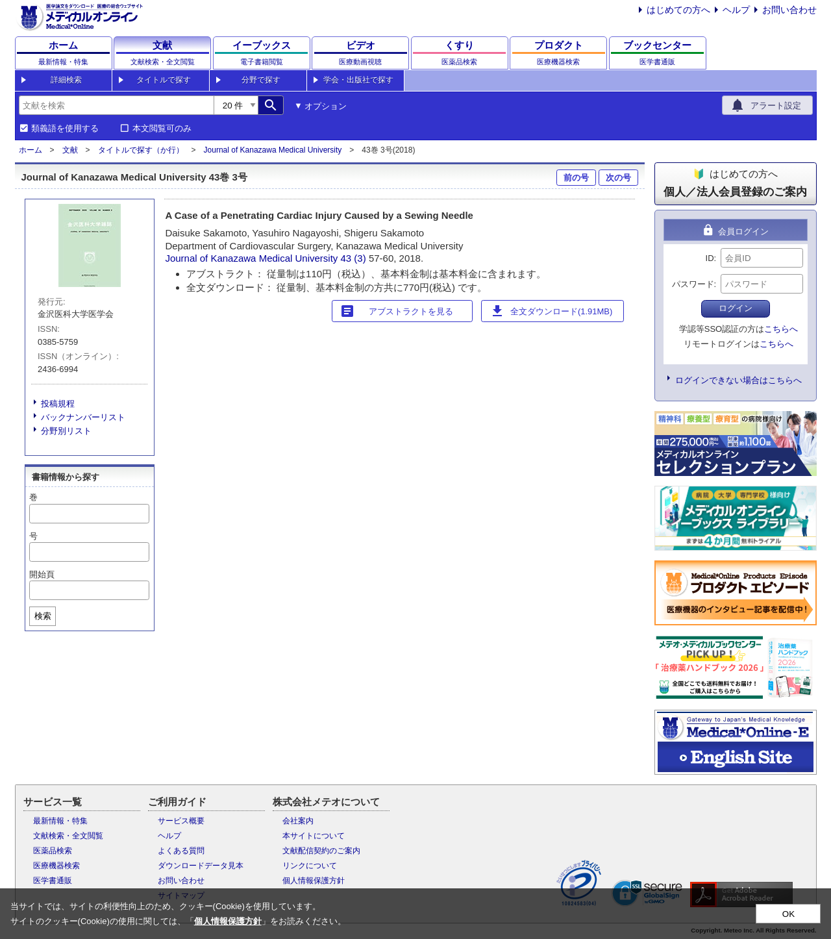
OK (788, 914)
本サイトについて (313, 835)
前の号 (576, 177)
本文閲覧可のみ (162, 128)
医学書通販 (52, 880)
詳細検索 (66, 79)
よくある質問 (181, 850)
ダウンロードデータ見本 (200, 865)
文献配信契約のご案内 (321, 850)
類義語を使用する (65, 128)
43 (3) (355, 258)
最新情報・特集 (60, 820)
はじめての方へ (678, 10)
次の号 (618, 177)
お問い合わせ (789, 10)
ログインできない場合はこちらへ (738, 380)
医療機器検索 (56, 865)
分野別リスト (66, 431)
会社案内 (298, 820)
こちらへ (781, 329)
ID (710, 258)
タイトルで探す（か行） (141, 150)
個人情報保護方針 (313, 880)
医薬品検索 (52, 850)
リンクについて (309, 865)
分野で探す (261, 79)
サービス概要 (181, 820)
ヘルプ (736, 10)
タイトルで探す (163, 79)
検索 (42, 616)
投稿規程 (58, 403)
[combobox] (116, 105)
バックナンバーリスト (83, 417)
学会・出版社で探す (358, 79)
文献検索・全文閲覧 (68, 835)
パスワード (693, 284)
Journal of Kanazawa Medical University (273, 150)
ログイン (735, 308)
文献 (70, 150)
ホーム (30, 150)
